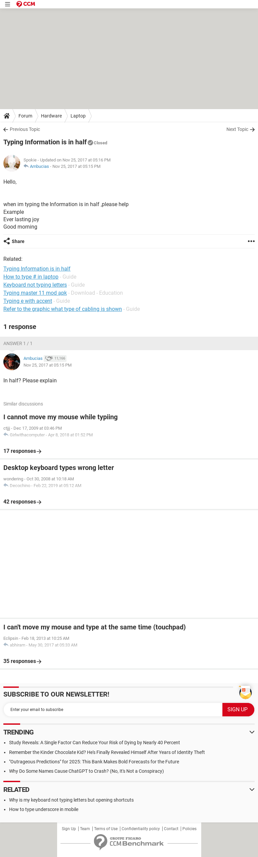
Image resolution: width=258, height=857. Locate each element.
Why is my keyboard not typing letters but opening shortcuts (71, 800)
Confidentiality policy (141, 828)
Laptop (78, 115)
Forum (25, 115)
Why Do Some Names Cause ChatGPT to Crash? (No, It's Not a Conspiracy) (86, 771)
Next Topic (237, 129)
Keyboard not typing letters (35, 285)
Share (18, 241)
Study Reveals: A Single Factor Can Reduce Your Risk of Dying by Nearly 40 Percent (94, 742)
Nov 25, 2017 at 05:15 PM (76, 166)
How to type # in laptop (30, 277)
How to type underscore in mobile (43, 809)
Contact (171, 828)
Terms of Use (106, 828)
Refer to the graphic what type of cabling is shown (62, 309)
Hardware (51, 115)
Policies (189, 828)
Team (85, 828)
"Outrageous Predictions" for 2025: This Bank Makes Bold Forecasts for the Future (94, 761)
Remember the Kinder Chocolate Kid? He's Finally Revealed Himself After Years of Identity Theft (107, 752)
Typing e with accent (27, 301)
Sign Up (69, 828)
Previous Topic (25, 129)
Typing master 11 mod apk (35, 293)
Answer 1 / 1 (18, 343)
